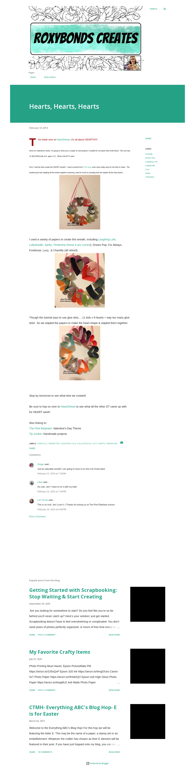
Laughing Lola (151, 162)
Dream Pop (150, 158)
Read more (114, 634)
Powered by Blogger (97, 763)
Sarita (147, 173)
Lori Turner (42, 500)
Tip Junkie (35, 433)
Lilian (39, 482)
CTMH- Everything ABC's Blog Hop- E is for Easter (73, 710)
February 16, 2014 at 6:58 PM (51, 509)
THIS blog (87, 167)
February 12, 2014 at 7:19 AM (51, 473)
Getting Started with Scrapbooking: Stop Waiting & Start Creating (73, 593)
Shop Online (48, 77)
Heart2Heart (63, 139)
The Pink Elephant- (40, 428)
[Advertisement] (75, 545)
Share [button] (148, 138)
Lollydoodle (150, 165)
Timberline (149, 177)
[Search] (153, 9)
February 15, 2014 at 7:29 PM (51, 491)
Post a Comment (37, 516)
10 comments (45, 752)
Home (31, 77)
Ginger (40, 464)
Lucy (147, 169)
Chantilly (149, 154)
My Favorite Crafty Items (59, 652)
